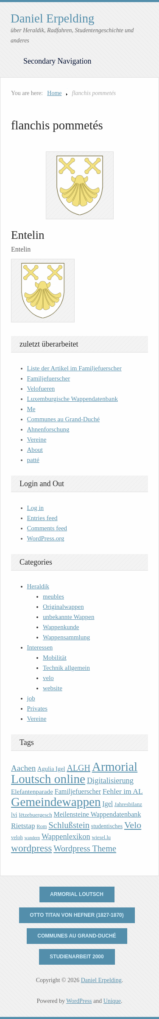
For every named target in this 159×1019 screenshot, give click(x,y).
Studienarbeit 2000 (76, 957)
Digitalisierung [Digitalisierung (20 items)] (110, 780)
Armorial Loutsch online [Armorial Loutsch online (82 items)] (74, 773)
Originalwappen (63, 606)
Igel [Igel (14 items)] (107, 803)
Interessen (40, 647)
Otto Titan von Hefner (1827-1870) (77, 915)
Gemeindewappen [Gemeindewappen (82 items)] (56, 802)
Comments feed (47, 528)
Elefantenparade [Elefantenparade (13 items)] (32, 791)
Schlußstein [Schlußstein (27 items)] (68, 825)
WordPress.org (45, 538)
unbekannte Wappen (68, 616)
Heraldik (38, 586)
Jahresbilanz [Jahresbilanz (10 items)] (128, 804)
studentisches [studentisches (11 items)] (107, 826)
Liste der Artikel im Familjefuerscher (74, 368)
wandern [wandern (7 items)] (32, 837)
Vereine (37, 439)
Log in (35, 507)
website (52, 688)
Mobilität (55, 657)
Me (31, 409)
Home (54, 93)
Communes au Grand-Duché (63, 419)
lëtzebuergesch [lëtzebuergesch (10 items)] (35, 815)
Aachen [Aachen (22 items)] (23, 768)
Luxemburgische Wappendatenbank (72, 398)
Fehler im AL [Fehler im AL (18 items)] (123, 791)
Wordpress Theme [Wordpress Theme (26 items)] (84, 848)
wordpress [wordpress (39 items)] (31, 848)
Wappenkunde (61, 627)
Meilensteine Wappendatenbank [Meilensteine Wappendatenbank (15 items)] (97, 814)
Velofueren (41, 388)
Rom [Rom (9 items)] (41, 826)
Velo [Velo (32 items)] (132, 825)
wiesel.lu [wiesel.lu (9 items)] (101, 837)
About (35, 449)
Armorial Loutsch (76, 894)
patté (33, 459)
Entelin (28, 235)
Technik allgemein (66, 667)
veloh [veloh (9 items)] (17, 837)
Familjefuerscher (48, 378)
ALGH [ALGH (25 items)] (78, 768)
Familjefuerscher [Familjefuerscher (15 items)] (78, 791)
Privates (37, 708)
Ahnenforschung (48, 429)
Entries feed (42, 518)
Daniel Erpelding (53, 18)
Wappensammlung (66, 637)
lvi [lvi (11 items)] (14, 815)
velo (48, 678)
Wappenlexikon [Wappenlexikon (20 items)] (66, 836)
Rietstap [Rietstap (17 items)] (23, 826)
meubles (53, 596)
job (31, 698)
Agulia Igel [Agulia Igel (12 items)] (51, 768)
